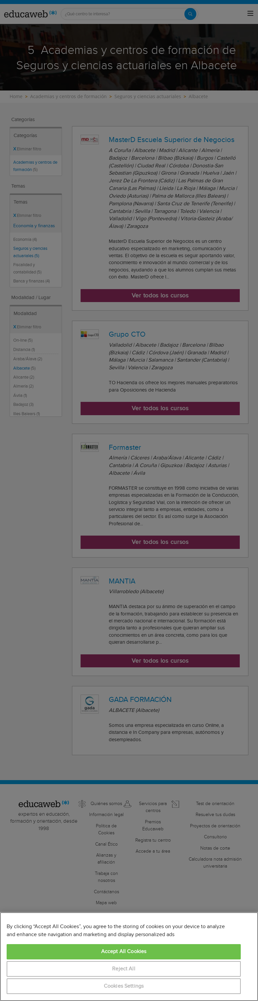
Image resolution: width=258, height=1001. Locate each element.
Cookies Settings (124, 986)
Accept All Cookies (124, 951)
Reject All (123, 969)
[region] (129, 956)
